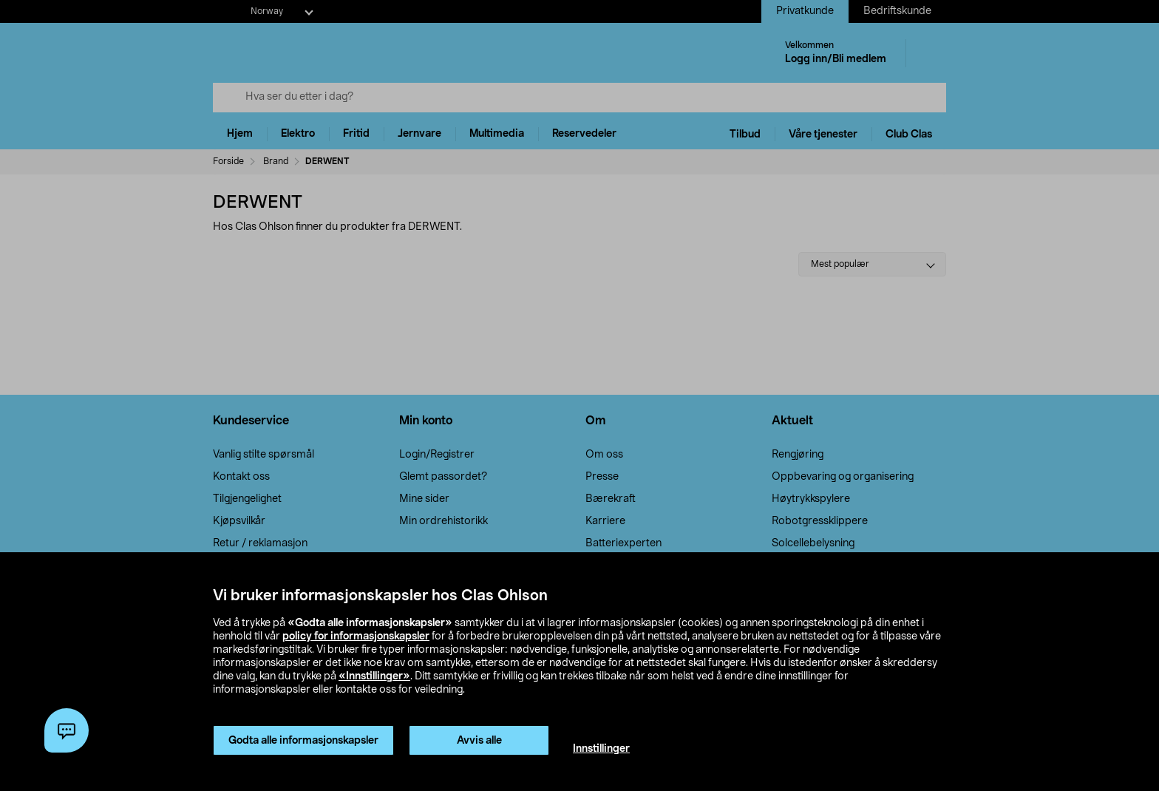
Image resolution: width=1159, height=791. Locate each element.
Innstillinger (601, 749)
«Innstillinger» (374, 676)
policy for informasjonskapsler (355, 636)
